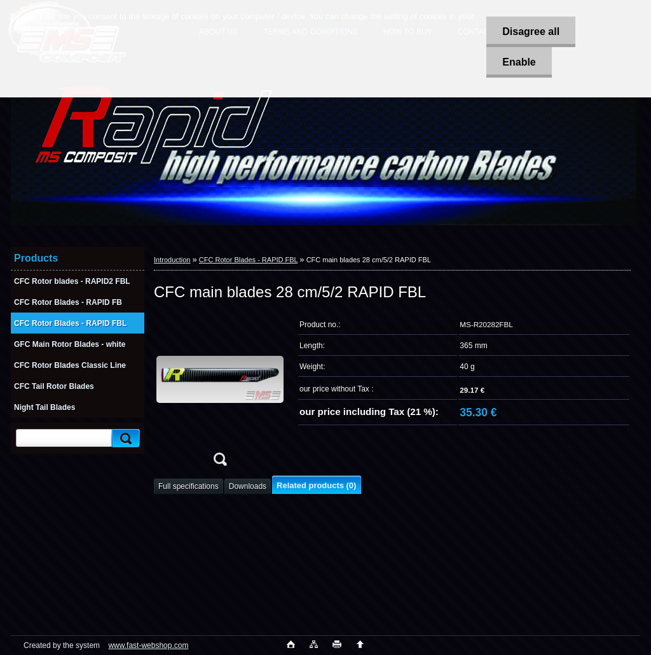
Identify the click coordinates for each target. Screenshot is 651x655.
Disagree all (530, 31)
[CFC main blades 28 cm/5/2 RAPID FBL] (220, 393)
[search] (124, 438)
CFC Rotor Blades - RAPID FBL (248, 260)
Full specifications (188, 486)
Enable (518, 62)
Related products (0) (316, 485)
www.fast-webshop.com (148, 645)
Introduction (172, 260)
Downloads (247, 486)
